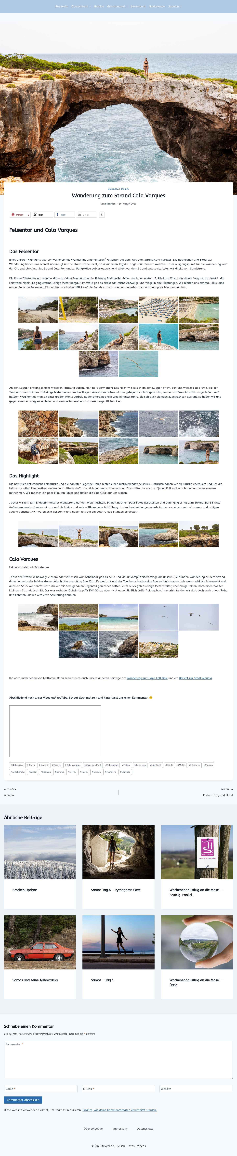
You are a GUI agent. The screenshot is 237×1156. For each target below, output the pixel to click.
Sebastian (110, 203)
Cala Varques (72, 765)
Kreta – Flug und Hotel (177, 792)
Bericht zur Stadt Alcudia (195, 678)
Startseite (61, 6)
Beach (31, 765)
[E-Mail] (118, 1088)
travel (84, 772)
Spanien (125, 189)
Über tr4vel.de (93, 1128)
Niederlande (157, 6)
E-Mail (88, 1089)
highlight (155, 765)
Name (10, 1089)
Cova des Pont (93, 765)
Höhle (169, 765)
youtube (125, 772)
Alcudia (60, 792)
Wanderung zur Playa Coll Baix (147, 678)
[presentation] (40, 852)
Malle (181, 765)
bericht (43, 765)
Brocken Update (24, 890)
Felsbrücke (111, 765)
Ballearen (17, 765)
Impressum (120, 1128)
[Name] (41, 1088)
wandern (110, 772)
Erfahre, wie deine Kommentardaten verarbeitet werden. (119, 1110)
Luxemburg (138, 6)
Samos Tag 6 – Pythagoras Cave (115, 890)
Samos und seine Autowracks (35, 980)
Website (166, 1089)
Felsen (126, 765)
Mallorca (113, 189)
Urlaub (96, 772)
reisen (33, 772)
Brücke (56, 765)
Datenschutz (145, 1128)
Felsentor (140, 765)
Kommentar (14, 1044)
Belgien (99, 6)
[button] (20, 215)
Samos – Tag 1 (102, 980)
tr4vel (72, 772)
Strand (59, 772)
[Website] (196, 1088)
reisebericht (18, 772)
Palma (208, 765)
